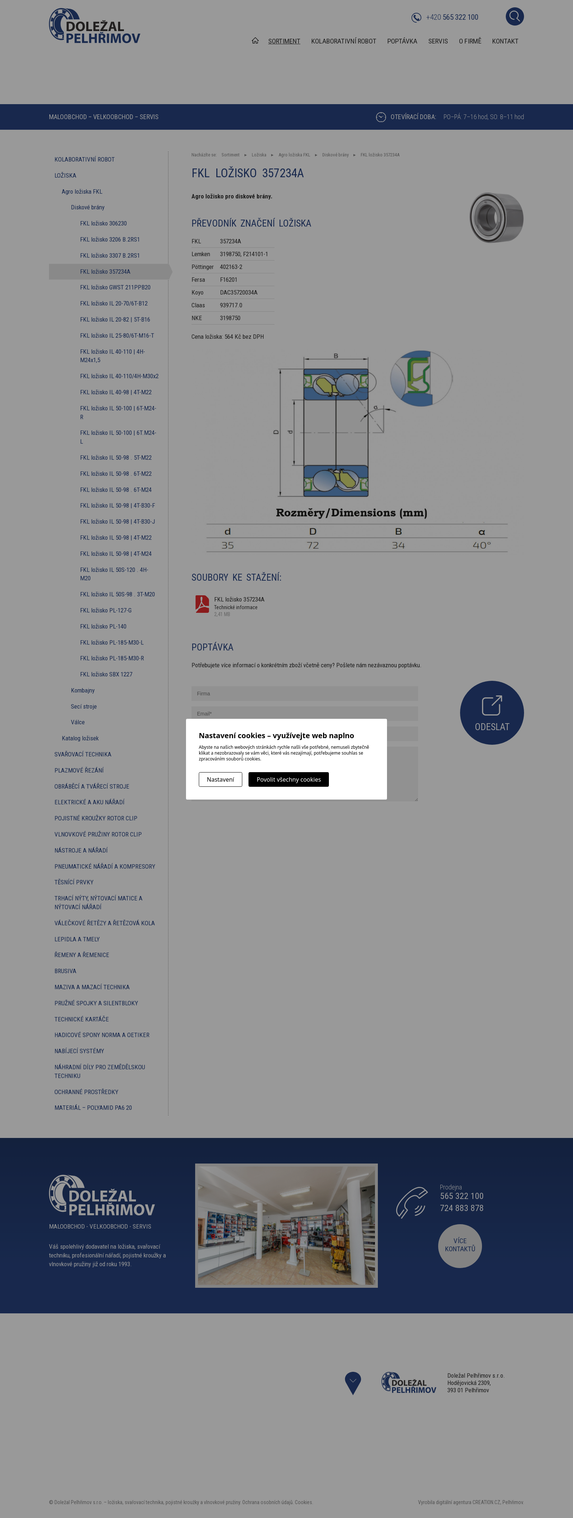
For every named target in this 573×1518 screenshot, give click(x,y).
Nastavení (220, 779)
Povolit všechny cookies (289, 779)
